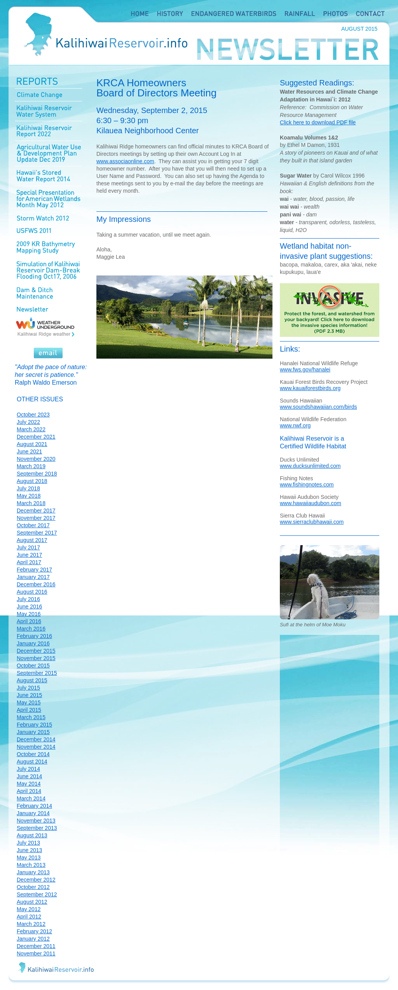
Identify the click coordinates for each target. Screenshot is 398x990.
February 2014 (34, 806)
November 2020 (36, 459)
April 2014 (29, 791)
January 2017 (33, 577)
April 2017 (29, 562)
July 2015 (28, 688)
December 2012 (36, 880)
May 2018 (28, 496)
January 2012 (33, 939)
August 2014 (32, 761)
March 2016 (31, 629)
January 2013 (33, 872)
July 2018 (28, 488)
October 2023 (33, 414)
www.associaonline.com (125, 161)
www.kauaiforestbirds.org (310, 388)
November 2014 (36, 747)
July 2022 (28, 422)
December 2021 (36, 437)
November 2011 (36, 953)
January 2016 (33, 643)
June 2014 (29, 776)
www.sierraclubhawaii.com (312, 522)
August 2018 (32, 481)
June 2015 (29, 695)
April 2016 (29, 621)
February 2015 (34, 725)
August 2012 (32, 902)
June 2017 (29, 555)
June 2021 (29, 451)
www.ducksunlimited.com (310, 466)
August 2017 (32, 540)
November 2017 (36, 518)
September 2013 (37, 828)
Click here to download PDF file (318, 122)
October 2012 (33, 887)
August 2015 (32, 680)
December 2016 (36, 584)
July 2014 (28, 769)
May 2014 (28, 784)
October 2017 (33, 525)
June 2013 (29, 850)
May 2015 (28, 702)
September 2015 (37, 673)
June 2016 (29, 606)
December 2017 (36, 510)
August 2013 (32, 835)
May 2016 (28, 614)
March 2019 (31, 466)
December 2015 (36, 651)
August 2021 (32, 444)
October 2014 (33, 754)
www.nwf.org (295, 425)
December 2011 (36, 946)
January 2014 (33, 813)
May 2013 (28, 857)
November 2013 (36, 820)
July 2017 (28, 547)
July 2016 (28, 599)
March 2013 (31, 865)
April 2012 (29, 916)
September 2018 (37, 474)
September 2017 (37, 533)
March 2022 (31, 429)
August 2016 (32, 592)
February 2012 (34, 931)
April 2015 (29, 710)
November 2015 (36, 658)
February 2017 (34, 569)
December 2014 (36, 739)
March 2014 (31, 798)
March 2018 (31, 503)
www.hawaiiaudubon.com (310, 503)
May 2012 (28, 909)
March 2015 (31, 717)
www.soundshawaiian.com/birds (318, 407)
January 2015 (33, 732)
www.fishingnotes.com (307, 484)
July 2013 (28, 843)
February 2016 (34, 636)
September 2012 (37, 894)
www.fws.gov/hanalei (305, 369)
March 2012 (31, 924)
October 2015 (33, 665)
